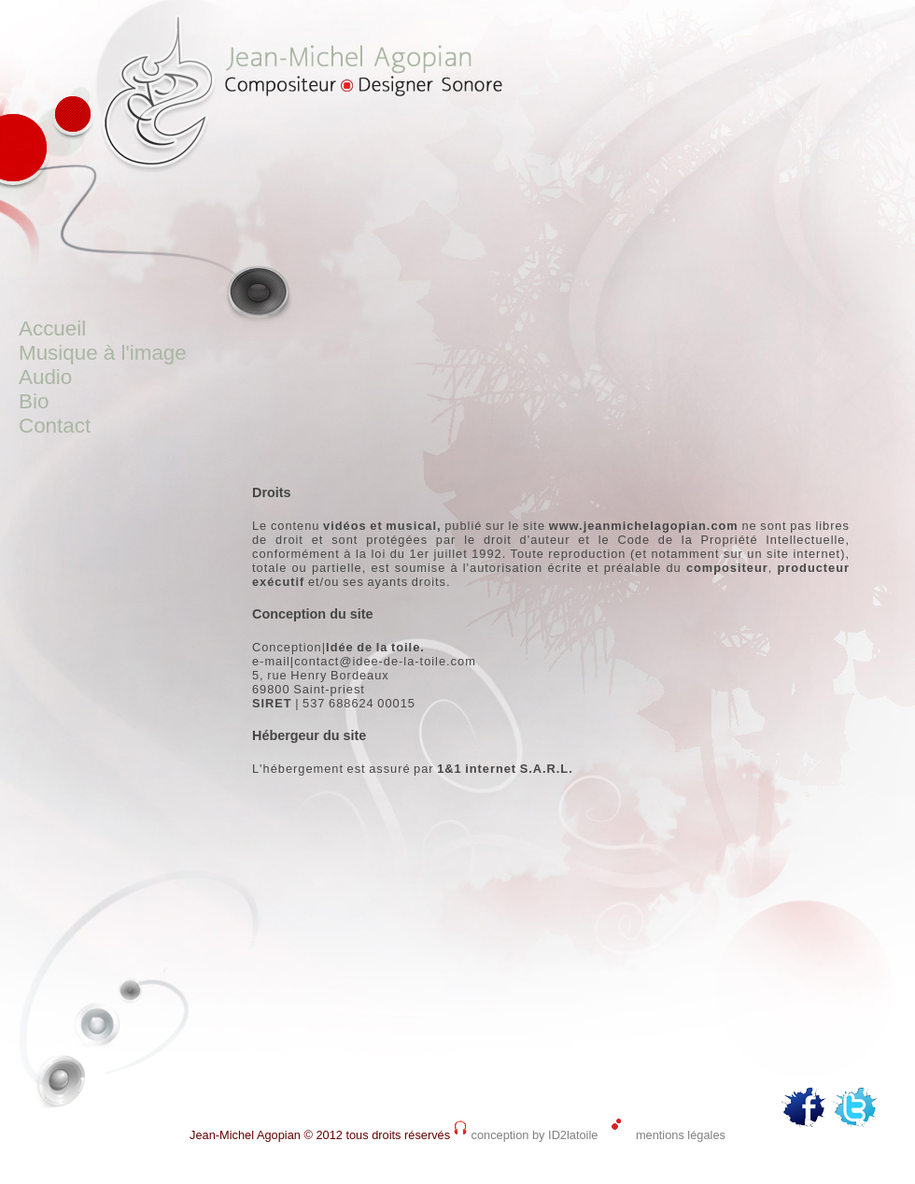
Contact (55, 425)
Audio (45, 377)
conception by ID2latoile (535, 1135)
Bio (34, 401)
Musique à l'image (103, 352)
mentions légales (680, 1135)
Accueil (52, 328)
